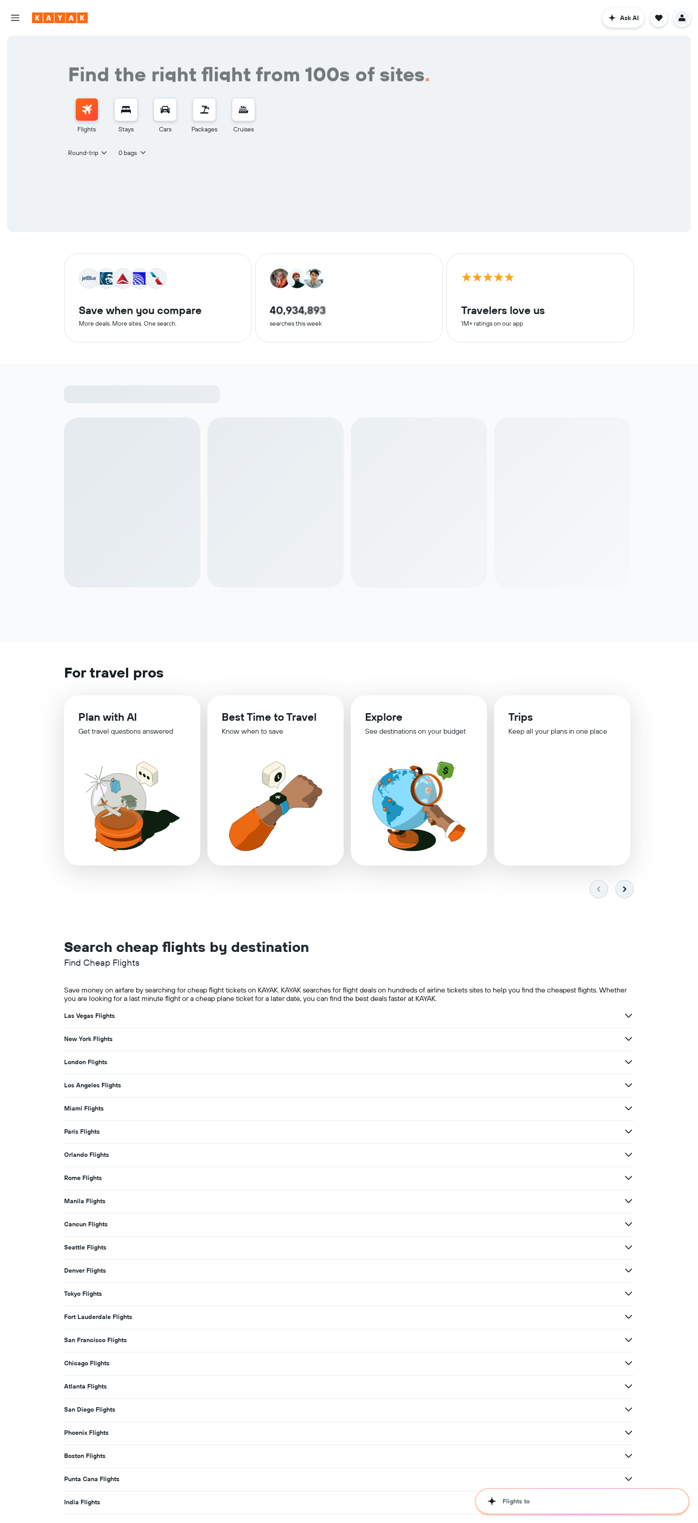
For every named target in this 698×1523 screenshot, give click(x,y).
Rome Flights (279, 1063)
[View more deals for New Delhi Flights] (236, 1225)
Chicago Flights (87, 1132)
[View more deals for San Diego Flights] (628, 1132)
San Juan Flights (284, 1225)
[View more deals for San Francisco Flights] (628, 1109)
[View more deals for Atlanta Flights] (432, 1132)
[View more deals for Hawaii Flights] (432, 1201)
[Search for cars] (165, 109)
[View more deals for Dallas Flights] (628, 1225)
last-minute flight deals (142, 1481)
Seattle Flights (281, 1086)
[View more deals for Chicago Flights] (236, 1132)
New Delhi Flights (89, 1225)
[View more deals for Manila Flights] (628, 1063)
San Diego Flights (481, 1132)
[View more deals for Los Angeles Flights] (236, 1039)
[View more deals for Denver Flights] (628, 1086)
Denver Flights (477, 1086)
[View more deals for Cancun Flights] (236, 1086)
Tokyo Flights (83, 1109)
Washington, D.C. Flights (296, 1248)
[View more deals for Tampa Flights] (236, 1248)
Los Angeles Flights (92, 1040)
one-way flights (609, 1472)
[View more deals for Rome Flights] (432, 1063)
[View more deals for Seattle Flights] (432, 1086)
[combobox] (88, 153)
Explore (383, 720)
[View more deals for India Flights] (236, 1178)
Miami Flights (280, 1040)
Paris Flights (473, 1040)
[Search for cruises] (243, 109)
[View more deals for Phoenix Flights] (236, 1155)
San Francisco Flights (487, 1109)
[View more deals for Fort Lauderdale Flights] (432, 1109)
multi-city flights (86, 1481)
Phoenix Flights (86, 1155)
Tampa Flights (84, 1248)
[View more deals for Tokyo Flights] (236, 1109)
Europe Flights (477, 1179)
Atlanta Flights (281, 1132)
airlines (306, 1463)
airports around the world (402, 1463)
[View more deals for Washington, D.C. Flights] (432, 1248)
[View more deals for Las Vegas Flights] (236, 1016)
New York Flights (284, 1017)
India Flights (82, 1179)
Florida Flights (477, 1202)
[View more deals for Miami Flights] (432, 1039)
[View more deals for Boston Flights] (432, 1155)
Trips (520, 721)
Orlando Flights (86, 1063)
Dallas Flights (475, 1225)
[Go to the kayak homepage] (60, 17)
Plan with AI (107, 719)
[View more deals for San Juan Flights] (432, 1225)
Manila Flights (476, 1063)
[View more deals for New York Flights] (432, 1016)
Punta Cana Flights (483, 1155)
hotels (167, 1497)
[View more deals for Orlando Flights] (236, 1063)
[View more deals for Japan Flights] (236, 1201)
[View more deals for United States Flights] (432, 1178)
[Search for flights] (86, 109)
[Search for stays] (126, 109)
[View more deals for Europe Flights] (628, 1178)
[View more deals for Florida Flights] (628, 1201)
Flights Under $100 (213, 1481)
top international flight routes (500, 1463)
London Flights (477, 1017)
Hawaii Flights (280, 1202)
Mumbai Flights (478, 1248)
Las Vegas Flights (89, 1017)
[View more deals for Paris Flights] (628, 1039)
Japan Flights (83, 1202)
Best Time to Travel (269, 720)
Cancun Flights (86, 1086)
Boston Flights (280, 1155)
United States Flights (290, 1179)
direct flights (569, 1472)
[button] (15, 18)
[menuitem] (87, 116)
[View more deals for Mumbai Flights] (628, 1248)
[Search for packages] (204, 109)
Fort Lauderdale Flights (294, 1109)
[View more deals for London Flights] (628, 1016)
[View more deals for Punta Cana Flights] (628, 1155)
